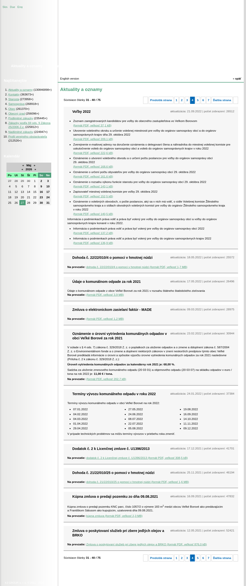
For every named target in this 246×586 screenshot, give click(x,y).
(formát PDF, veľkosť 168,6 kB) (93, 166)
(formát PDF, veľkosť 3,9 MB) (105, 294)
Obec (11, 108)
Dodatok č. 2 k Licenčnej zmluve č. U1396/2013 (111, 449)
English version (19, 6)
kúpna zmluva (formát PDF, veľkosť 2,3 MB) (114, 515)
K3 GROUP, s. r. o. (16, 582)
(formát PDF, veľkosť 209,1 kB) (93, 139)
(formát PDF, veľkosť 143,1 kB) (93, 186)
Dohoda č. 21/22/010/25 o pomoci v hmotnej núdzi (113, 473)
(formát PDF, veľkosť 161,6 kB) (93, 176)
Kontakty (13, 94)
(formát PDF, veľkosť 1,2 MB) (105, 318)
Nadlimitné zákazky (20, 131)
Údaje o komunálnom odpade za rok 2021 (106, 282)
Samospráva (16, 103)
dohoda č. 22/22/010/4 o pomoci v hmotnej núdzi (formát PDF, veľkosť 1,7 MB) (136, 266)
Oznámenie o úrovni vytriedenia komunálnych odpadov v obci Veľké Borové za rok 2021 (119, 336)
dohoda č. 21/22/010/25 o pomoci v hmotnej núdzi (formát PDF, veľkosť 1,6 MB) (137, 481)
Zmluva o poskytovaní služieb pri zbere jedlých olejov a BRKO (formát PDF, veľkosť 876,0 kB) (146, 544)
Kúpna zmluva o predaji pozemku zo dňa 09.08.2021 (115, 496)
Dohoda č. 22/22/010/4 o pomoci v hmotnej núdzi (112, 258)
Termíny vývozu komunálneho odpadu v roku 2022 (114, 394)
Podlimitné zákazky (20, 118)
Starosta (13, 99)
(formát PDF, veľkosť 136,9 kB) (93, 242)
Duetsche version (12, 6)
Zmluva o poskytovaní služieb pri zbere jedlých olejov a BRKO (118, 533)
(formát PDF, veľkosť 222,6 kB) (93, 152)
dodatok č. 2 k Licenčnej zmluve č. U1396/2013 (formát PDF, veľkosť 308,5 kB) (137, 457)
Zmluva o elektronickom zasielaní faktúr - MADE (112, 310)
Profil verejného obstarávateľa (27, 136)
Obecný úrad (16, 113)
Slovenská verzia (4, 6)
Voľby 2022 (81, 112)
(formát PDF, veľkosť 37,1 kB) (92, 125)
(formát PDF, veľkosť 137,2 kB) (93, 232)
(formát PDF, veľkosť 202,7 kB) (106, 379)
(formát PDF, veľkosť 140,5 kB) (93, 213)
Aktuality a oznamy (20, 89)
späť (237, 78)
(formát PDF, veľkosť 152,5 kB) (93, 196)
